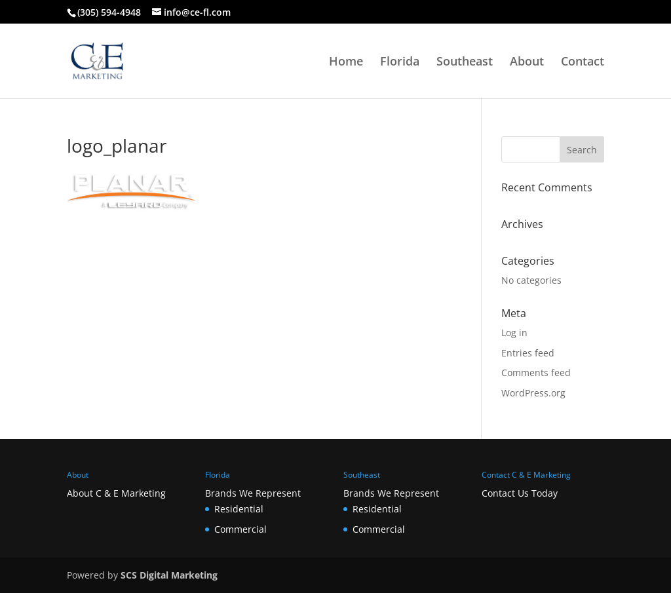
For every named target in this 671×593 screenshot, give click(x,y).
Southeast (464, 62)
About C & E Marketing (116, 493)
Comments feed (536, 372)
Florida (399, 62)
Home (346, 62)
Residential (238, 509)
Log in (514, 332)
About (527, 62)
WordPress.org (533, 393)
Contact (582, 62)
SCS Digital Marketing (169, 575)
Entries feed (527, 353)
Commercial (240, 529)
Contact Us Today (520, 493)
